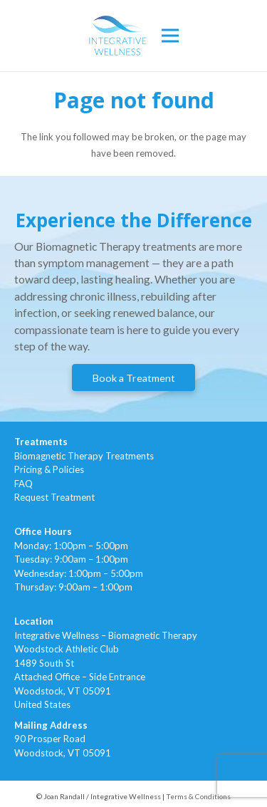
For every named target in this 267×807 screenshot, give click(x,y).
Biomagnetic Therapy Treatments (84, 456)
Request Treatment (54, 497)
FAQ (23, 483)
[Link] (118, 35)
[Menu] (171, 35)
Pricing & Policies (49, 469)
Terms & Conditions (198, 796)
